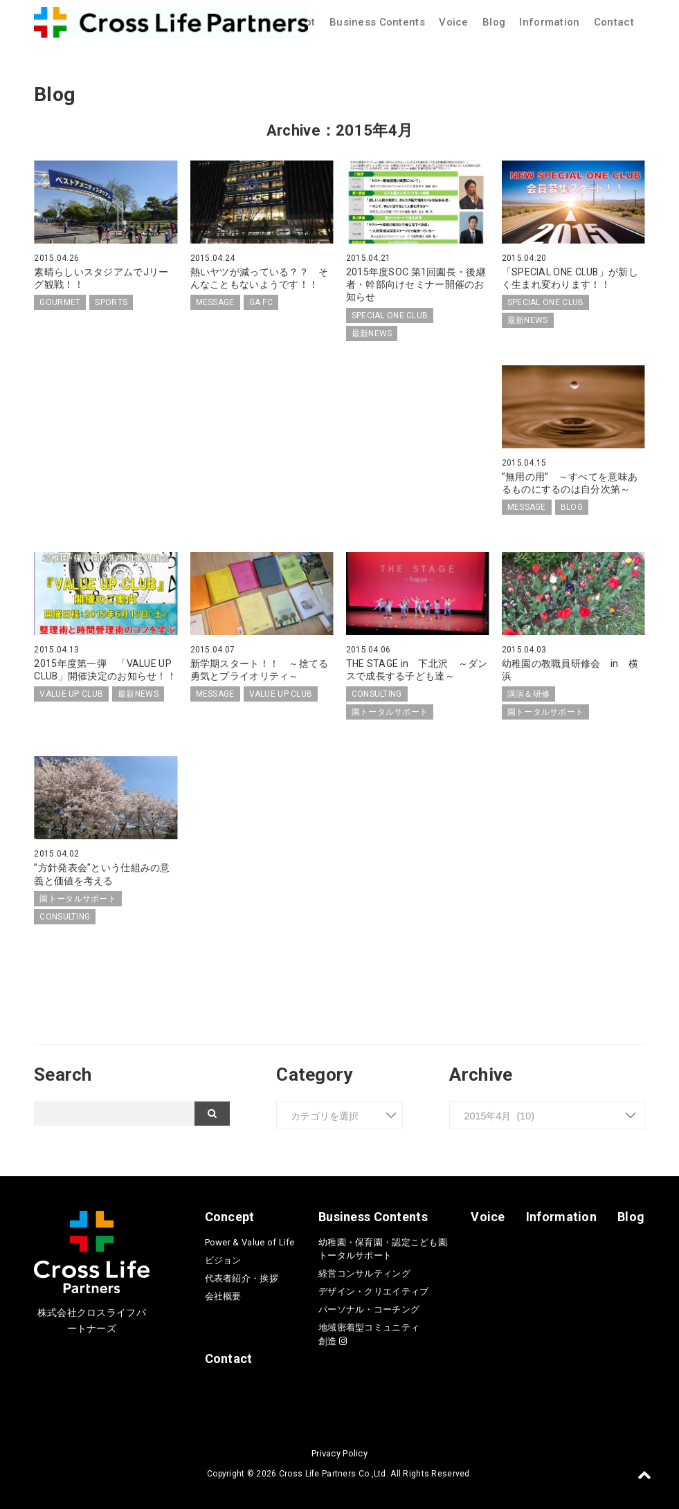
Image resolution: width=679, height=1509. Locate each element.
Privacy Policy (339, 1453)
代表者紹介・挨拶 (241, 1278)
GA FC (261, 302)
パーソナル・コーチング (368, 1309)
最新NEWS (372, 333)
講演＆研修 (528, 694)
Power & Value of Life (250, 1242)
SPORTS (111, 302)
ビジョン (223, 1260)
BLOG (572, 507)
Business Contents (377, 22)
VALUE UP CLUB (71, 694)
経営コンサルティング (364, 1273)
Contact (614, 22)
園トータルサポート (390, 712)
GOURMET (59, 302)
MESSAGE (215, 302)
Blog (493, 22)
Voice (453, 22)
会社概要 (223, 1296)
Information (549, 22)
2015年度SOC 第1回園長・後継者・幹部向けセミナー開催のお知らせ (416, 284)
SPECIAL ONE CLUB (390, 315)
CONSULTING (377, 694)
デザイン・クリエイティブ (373, 1291)
